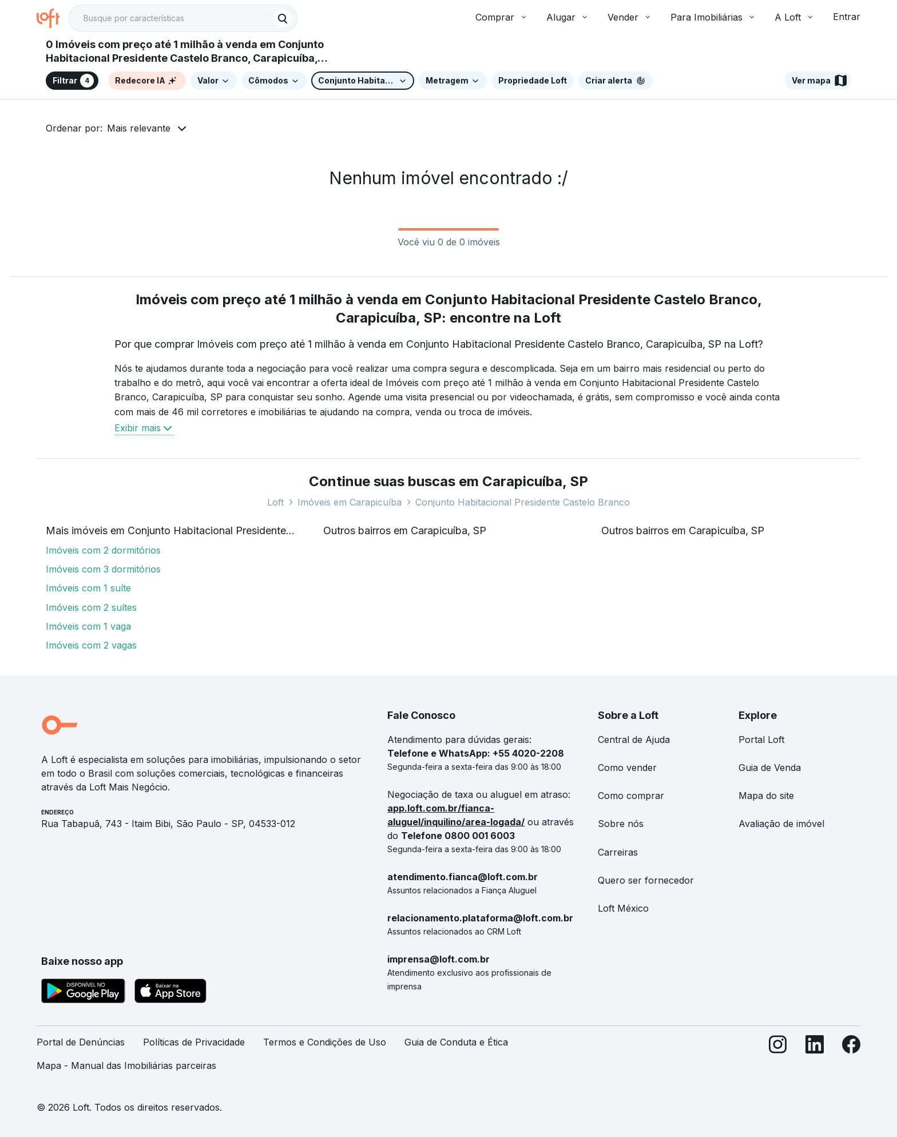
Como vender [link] (627, 767)
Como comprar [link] (631, 795)
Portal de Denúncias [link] (81, 1042)
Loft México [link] (623, 908)
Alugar (567, 17)
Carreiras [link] (618, 852)
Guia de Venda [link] (770, 767)
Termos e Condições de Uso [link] (324, 1042)
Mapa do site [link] (766, 795)
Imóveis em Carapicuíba (349, 502)
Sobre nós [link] (621, 823)
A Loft (795, 17)
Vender (630, 17)
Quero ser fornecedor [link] (646, 880)
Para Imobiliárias (713, 17)
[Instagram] (778, 1058)
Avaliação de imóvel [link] (781, 823)
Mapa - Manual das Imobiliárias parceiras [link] (126, 1065)
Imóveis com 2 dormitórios (103, 550)
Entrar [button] (846, 16)
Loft (275, 502)
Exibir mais (144, 428)
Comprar (501, 17)
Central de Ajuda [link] (634, 739)
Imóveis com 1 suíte (88, 588)
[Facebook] (851, 1058)
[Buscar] (282, 18)
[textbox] (183, 18)
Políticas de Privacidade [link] (194, 1042)
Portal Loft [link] (761, 739)
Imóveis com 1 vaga (88, 626)
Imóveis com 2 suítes (91, 607)
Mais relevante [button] (138, 128)
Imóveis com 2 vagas (91, 645)
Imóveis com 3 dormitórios (103, 569)
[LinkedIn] (814, 1058)
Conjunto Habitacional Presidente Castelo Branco (522, 502)
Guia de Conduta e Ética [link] (456, 1042)
